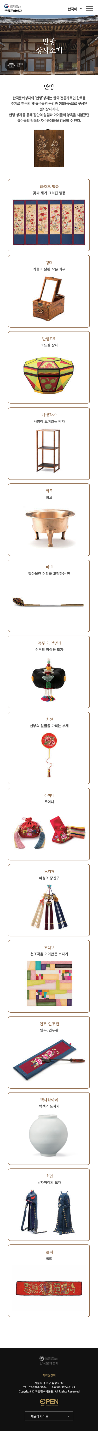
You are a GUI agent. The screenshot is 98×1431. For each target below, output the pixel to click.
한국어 (72, 9)
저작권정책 (49, 1375)
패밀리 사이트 (39, 1416)
